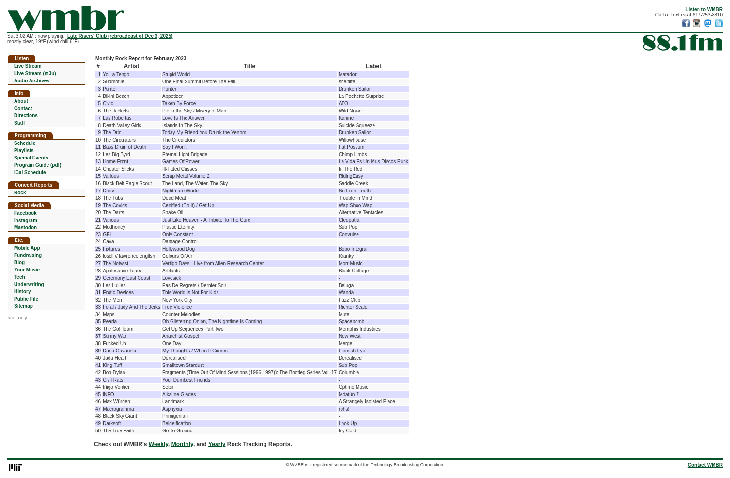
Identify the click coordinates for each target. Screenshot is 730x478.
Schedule (24, 143)
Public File (26, 299)
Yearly (216, 444)
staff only (17, 317)
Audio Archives (31, 80)
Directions (26, 115)
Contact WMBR (705, 465)
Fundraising (28, 255)
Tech (19, 277)
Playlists (24, 150)
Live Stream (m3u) (35, 73)
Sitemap (23, 306)
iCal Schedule (30, 172)
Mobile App (27, 248)
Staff (19, 123)
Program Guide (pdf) (37, 165)
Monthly (182, 444)
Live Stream (28, 66)
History (22, 291)
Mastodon (25, 227)
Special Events (31, 157)
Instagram (25, 220)
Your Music (27, 269)
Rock (20, 192)
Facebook (25, 213)
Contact (23, 108)
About (21, 101)
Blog (19, 262)
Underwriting (29, 284)
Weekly (158, 444)
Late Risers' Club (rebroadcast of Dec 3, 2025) (119, 36)
